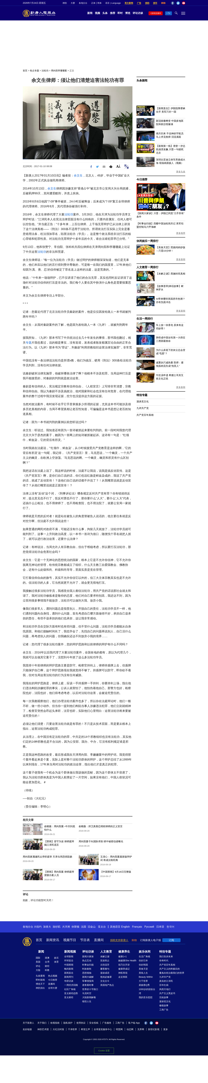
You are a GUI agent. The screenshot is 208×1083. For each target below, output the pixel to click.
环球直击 (68, 960)
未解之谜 (104, 956)
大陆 (38, 970)
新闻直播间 (156, 13)
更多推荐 (180, 233)
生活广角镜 (144, 956)
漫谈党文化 (142, 401)
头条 (105, 13)
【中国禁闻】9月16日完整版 (115, 871)
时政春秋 (86, 968)
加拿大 (47, 926)
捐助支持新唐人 (119, 940)
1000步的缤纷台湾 (147, 991)
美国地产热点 (107, 985)
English (125, 926)
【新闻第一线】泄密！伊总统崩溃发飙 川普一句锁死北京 (170, 149)
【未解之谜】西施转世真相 (170, 273)
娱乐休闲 (144, 951)
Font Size (118, 166)
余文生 (78, 175)
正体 (93, 3)
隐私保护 (67, 1023)
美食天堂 (143, 968)
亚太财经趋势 (71, 993)
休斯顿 (75, 926)
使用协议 (80, 1023)
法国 (83, 926)
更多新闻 (180, 259)
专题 (29, 342)
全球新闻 (68, 956)
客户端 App (134, 1023)
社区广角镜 (70, 989)
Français (137, 926)
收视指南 (54, 1023)
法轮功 (45, 70)
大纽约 (38, 926)
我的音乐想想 (145, 997)
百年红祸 (163, 985)
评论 (38, 966)
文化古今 (104, 981)
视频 (97, 13)
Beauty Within (146, 977)
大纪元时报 (58, 1029)
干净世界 (72, 1029)
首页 (25, 70)
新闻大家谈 (88, 956)
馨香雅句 (104, 968)
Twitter (178, 3)
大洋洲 (66, 926)
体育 (56, 962)
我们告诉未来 (166, 956)
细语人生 (86, 1001)
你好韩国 (143, 964)
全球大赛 (52, 988)
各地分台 (83, 3)
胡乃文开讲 (124, 964)
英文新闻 (129, 3)
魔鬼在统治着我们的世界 (171, 973)
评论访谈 (138, 13)
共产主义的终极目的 (169, 968)
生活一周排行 (144, 318)
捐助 (147, 3)
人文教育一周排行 (147, 267)
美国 (38, 962)
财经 (47, 966)
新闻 (89, 13)
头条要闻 (40, 975)
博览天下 (40, 984)
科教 (47, 970)
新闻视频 (70, 951)
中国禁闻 (68, 964)
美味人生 (143, 973)
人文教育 (106, 951)
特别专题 (141, 395)
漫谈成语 (104, 973)
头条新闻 (141, 80)
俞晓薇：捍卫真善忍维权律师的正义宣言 (101, 826)
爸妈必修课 (106, 977)
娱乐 (56, 957)
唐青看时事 (88, 985)
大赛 (73, 3)
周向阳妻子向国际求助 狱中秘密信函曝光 (101, 841)
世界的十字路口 (90, 989)
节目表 (85, 940)
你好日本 (143, 960)
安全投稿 (93, 1023)
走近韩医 (122, 977)
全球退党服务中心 (103, 1029)
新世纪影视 (153, 1029)
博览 (127, 13)
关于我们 (41, 1023)
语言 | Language (113, 3)
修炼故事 (163, 1005)
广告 (139, 3)
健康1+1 (122, 956)
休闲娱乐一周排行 (147, 241)
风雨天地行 (165, 989)
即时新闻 (40, 980)
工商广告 (163, 1009)
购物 (163, 3)
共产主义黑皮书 (167, 993)
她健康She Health (127, 960)
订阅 (171, 940)
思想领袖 (86, 973)
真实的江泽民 (166, 981)
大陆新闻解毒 (89, 997)
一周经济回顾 (71, 985)
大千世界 (143, 981)
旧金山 (92, 926)
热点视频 (52, 975)
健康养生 (124, 951)
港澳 (47, 957)
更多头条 (180, 171)
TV (169, 13)
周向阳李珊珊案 (59, 70)
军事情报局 (88, 981)
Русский (149, 926)
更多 (165, 1029)
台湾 (47, 962)
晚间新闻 (68, 968)
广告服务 (106, 1023)
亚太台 (102, 926)
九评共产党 (142, 408)
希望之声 (85, 1029)
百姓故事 (163, 997)
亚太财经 (68, 997)
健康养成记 (124, 968)
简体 (99, 3)
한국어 (170, 926)
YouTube (183, 3)
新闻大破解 (88, 977)
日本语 (160, 926)
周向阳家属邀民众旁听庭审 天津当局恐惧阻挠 (47, 856)
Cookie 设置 (104, 1049)
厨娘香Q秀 (144, 985)
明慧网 (119, 1029)
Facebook (172, 3)
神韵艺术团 (43, 1029)
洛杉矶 (56, 926)
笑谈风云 (104, 960)
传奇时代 (163, 960)
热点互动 (86, 960)
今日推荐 (141, 179)
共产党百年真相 (145, 415)
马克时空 (86, 993)
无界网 (140, 1029)
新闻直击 (68, 973)
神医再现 (122, 973)
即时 (120, 13)
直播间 (99, 940)
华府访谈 (68, 981)
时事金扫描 (88, 964)
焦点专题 (34, 70)
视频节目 (69, 940)
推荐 (112, 13)
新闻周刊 (68, 977)
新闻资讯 (52, 940)
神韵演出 (40, 988)
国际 (38, 957)
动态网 (130, 1029)
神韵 (65, 3)
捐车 (155, 3)
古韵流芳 (104, 964)
